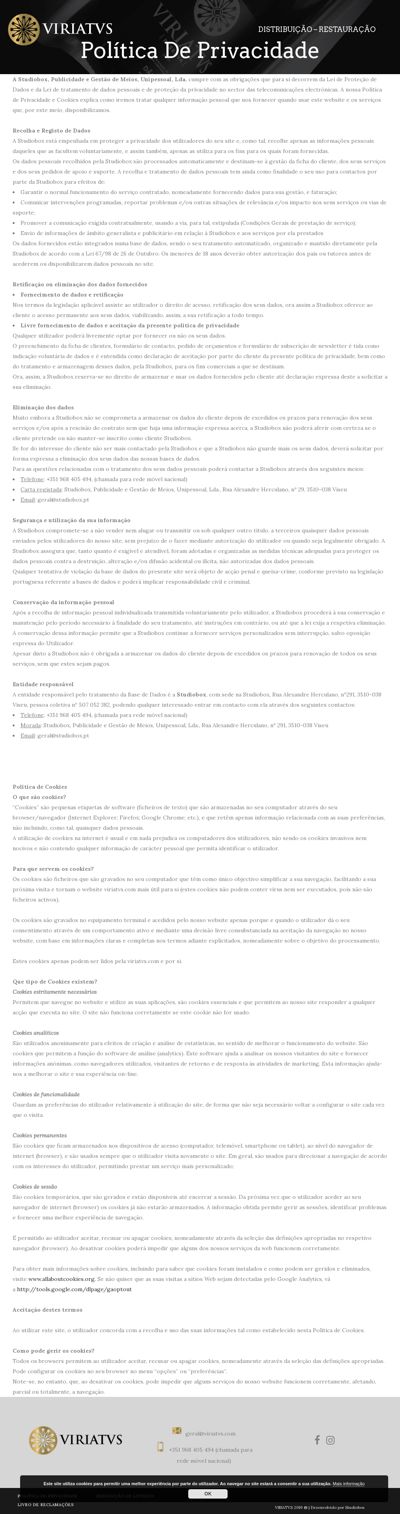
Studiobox (354, 1507)
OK (207, 1494)
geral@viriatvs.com (210, 1433)
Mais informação (349, 1483)
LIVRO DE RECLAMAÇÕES (46, 1504)
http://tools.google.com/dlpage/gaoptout (74, 1289)
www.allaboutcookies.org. (62, 1279)
